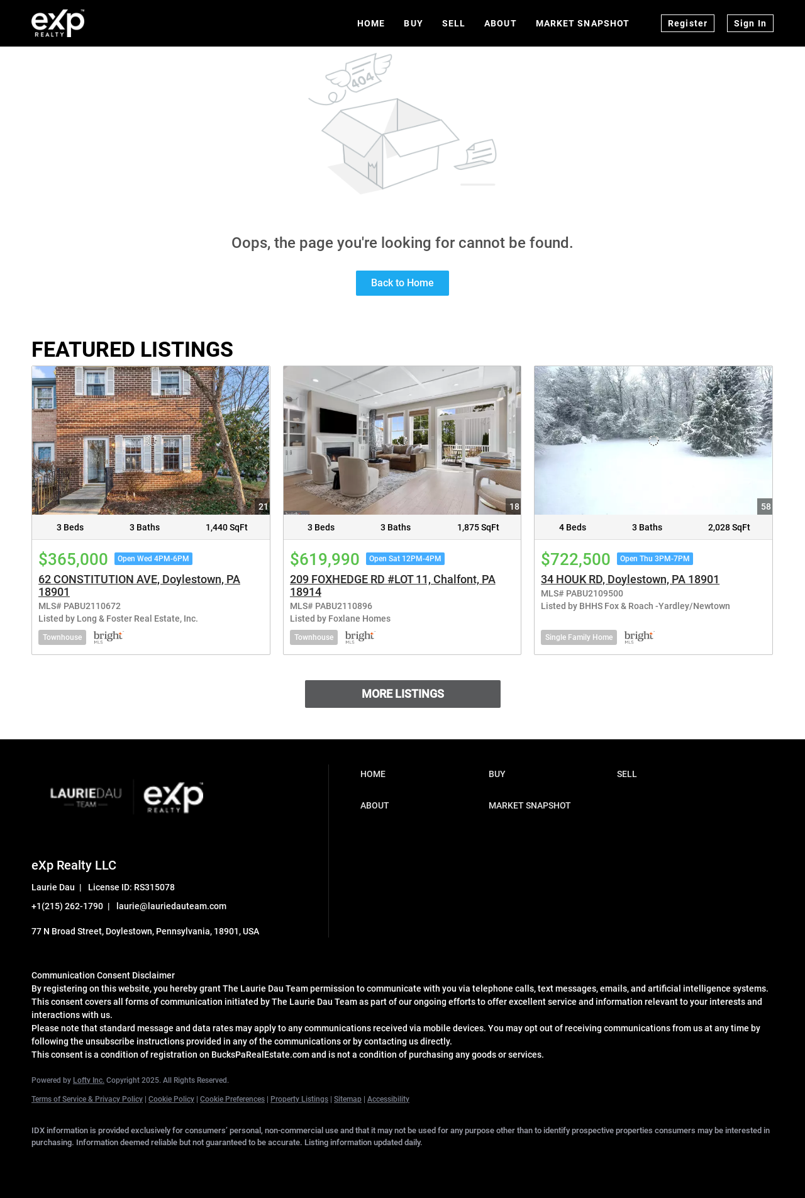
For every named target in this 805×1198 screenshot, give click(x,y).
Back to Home (402, 283)
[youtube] (229, 1164)
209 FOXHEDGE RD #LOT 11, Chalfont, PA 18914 (393, 585)
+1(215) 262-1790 (67, 906)
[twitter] (119, 1164)
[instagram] (192, 1164)
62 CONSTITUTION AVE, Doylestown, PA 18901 (139, 585)
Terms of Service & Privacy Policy (87, 1099)
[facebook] (46, 1164)
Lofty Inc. (88, 1080)
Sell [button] (453, 23)
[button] (421, 773)
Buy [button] (413, 23)
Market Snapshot (583, 23)
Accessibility (388, 1099)
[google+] (265, 1164)
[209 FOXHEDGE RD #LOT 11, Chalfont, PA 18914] (402, 440)
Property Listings (299, 1099)
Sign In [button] (750, 23)
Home (371, 23)
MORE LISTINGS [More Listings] (403, 693)
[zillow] (156, 1164)
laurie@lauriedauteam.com (171, 906)
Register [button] (688, 23)
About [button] (500, 23)
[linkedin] (83, 1164)
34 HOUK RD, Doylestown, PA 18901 (630, 579)
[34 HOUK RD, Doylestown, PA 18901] (653, 440)
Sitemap (348, 1099)
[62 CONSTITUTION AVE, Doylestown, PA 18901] (151, 440)
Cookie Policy (171, 1099)
